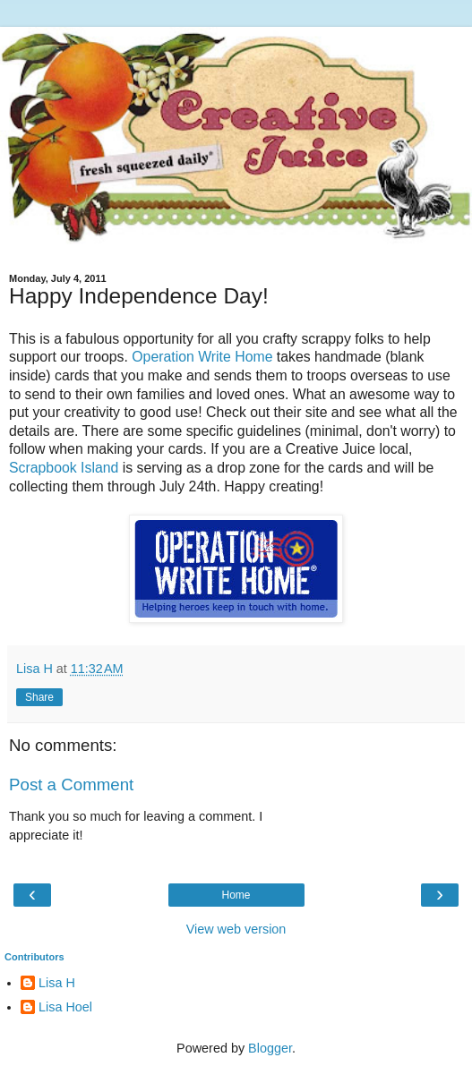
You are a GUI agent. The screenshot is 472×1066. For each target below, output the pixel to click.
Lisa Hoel (65, 1007)
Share (39, 697)
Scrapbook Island (63, 467)
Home (235, 895)
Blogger (270, 1048)
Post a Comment (71, 784)
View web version (236, 929)
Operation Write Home (202, 356)
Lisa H (57, 983)
